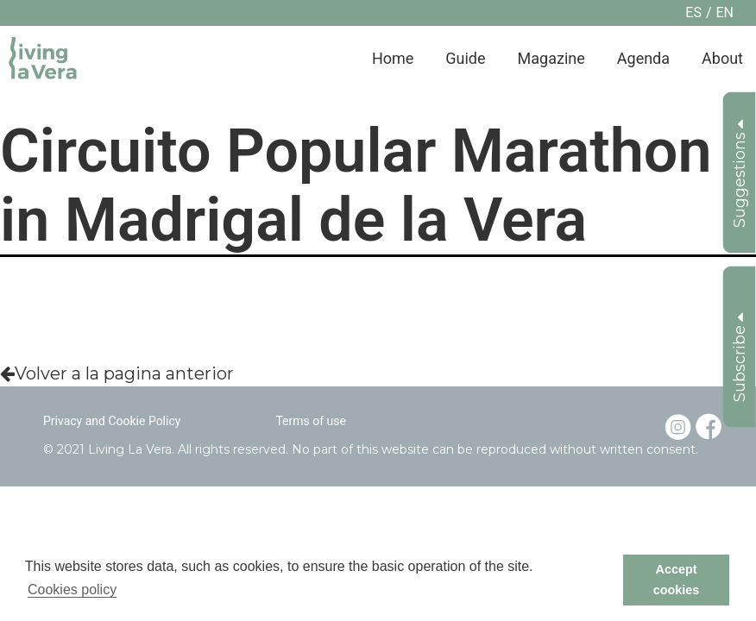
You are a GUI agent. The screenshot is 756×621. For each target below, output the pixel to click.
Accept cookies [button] (676, 579)
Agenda (643, 58)
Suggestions (739, 174)
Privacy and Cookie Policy (111, 421)
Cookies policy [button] (72, 589)
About (722, 58)
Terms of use (310, 421)
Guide (465, 58)
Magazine (551, 58)
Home (392, 58)
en (724, 12)
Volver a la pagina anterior (117, 373)
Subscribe (739, 357)
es (693, 12)
